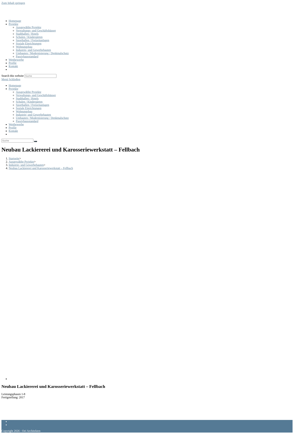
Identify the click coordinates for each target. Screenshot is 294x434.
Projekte (13, 88)
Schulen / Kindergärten (29, 101)
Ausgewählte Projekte (28, 92)
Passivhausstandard (27, 121)
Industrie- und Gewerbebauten (33, 114)
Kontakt (13, 130)
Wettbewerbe (16, 124)
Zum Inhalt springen (13, 3)
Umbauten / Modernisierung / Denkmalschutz (42, 117)
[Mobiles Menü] (10, 79)
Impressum (15, 424)
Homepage (15, 85)
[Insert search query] (17, 141)
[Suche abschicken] (35, 141)
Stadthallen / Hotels (27, 98)
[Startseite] (14, 158)
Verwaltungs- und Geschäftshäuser (36, 95)
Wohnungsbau (24, 111)
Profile (13, 127)
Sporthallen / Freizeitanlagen (32, 104)
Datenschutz (16, 421)
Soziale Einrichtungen (28, 108)
